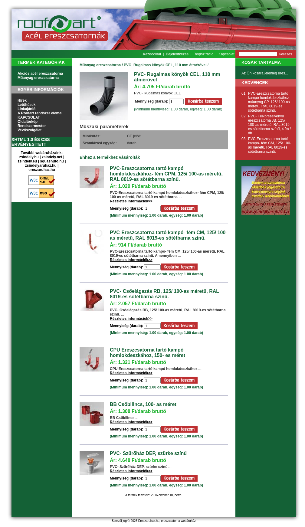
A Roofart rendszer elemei (40, 113)
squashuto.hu (52, 161)
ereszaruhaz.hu (41, 170)
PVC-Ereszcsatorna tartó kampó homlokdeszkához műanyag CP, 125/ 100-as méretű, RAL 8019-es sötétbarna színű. (269, 102)
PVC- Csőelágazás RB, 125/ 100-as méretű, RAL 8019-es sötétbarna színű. (164, 294)
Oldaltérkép (28, 121)
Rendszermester (32, 126)
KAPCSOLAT (29, 117)
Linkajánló (26, 109)
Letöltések (26, 105)
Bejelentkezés (177, 54)
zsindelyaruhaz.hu (41, 165)
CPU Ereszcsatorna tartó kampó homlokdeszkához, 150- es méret (147, 352)
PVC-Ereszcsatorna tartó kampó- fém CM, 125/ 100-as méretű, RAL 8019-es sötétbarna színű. (168, 235)
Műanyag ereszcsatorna (38, 78)
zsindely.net (52, 157)
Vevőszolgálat (29, 130)
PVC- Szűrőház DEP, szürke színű (148, 453)
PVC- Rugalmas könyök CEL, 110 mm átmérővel (165, 65)
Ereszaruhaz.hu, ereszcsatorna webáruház (167, 520)
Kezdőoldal (152, 54)
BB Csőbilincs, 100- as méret (143, 404)
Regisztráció (203, 54)
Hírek (22, 100)
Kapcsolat (226, 54)
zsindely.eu (27, 161)
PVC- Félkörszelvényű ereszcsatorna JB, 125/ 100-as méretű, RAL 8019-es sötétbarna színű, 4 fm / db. (269, 124)
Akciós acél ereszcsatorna (40, 73)
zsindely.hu (29, 157)
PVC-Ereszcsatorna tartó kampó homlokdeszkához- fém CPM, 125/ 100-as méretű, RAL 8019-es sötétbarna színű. (166, 174)
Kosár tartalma (261, 62)
